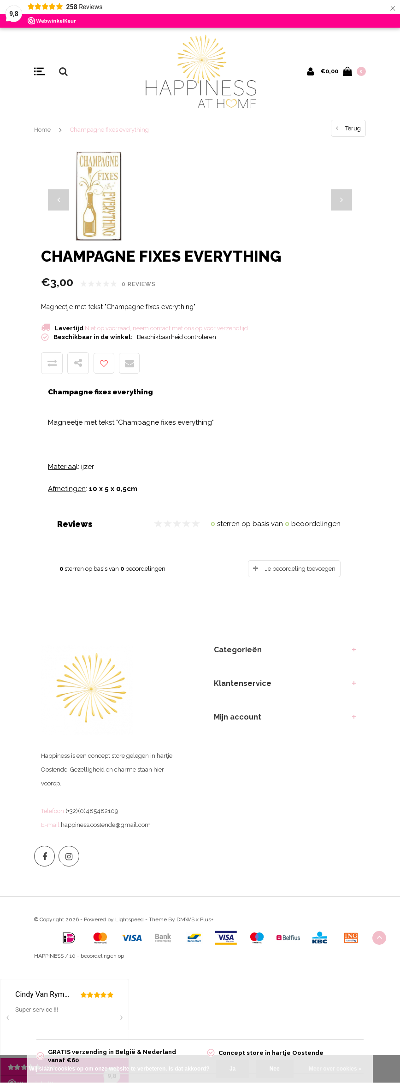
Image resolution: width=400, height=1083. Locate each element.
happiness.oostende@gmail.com (106, 824)
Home (42, 129)
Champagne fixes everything (109, 129)
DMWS (185, 919)
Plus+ (206, 919)
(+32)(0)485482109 (91, 811)
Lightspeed (129, 919)
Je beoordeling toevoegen (300, 568)
